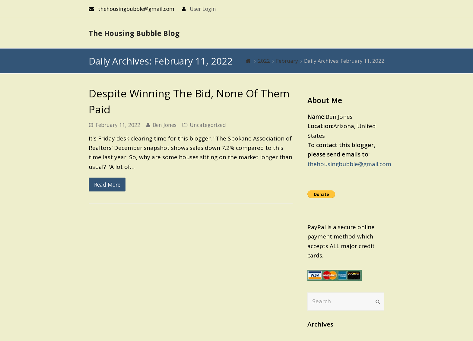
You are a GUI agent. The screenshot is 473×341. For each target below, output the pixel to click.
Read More (107, 184)
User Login (203, 8)
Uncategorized (208, 124)
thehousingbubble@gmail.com (349, 164)
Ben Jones (164, 124)
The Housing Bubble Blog (134, 33)
